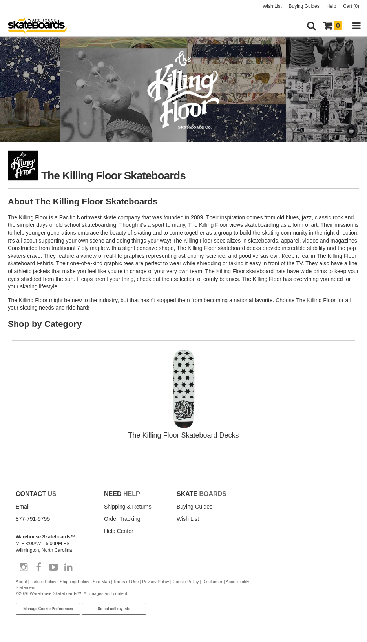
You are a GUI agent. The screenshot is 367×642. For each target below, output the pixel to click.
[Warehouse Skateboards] (41, 26)
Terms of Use (126, 581)
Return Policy (43, 581)
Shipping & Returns (128, 506)
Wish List (272, 6)
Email (22, 506)
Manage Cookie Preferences (48, 609)
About (21, 581)
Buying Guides (304, 6)
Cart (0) (351, 6)
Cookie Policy (186, 581)
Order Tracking (122, 519)
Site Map (101, 581)
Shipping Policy (74, 581)
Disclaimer (212, 581)
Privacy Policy (155, 581)
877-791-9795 (33, 519)
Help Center (118, 531)
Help (331, 6)
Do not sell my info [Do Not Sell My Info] (114, 609)
